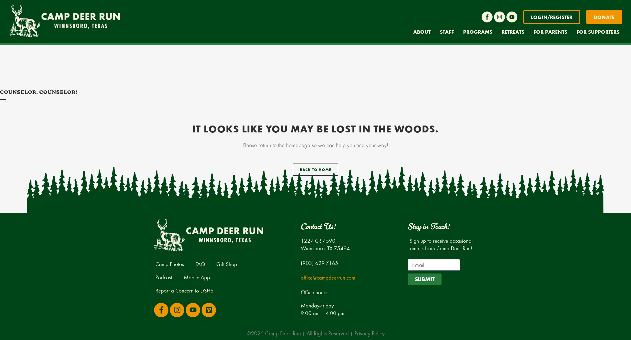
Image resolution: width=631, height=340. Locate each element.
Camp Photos (169, 264)
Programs (477, 32)
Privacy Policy (369, 333)
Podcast (163, 277)
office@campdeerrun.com (328, 277)
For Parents (550, 32)
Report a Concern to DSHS (184, 290)
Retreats (513, 32)
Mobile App (197, 277)
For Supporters (597, 32)
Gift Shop (227, 264)
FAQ (200, 264)
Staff (447, 32)
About (422, 32)
